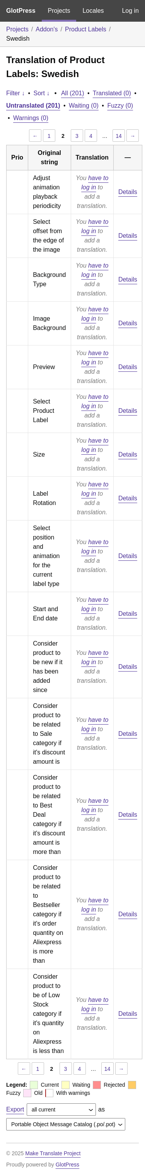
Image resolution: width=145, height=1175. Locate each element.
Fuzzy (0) (120, 105)
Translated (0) (112, 93)
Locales (93, 10)
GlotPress (21, 10)
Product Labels (85, 29)
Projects (59, 10)
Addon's (47, 29)
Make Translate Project (52, 1153)
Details (127, 192)
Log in (130, 10)
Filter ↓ (15, 93)
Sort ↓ (42, 93)
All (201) (72, 93)
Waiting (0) (84, 105)
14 (119, 136)
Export (15, 1109)
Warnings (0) (30, 118)
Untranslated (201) (33, 105)
